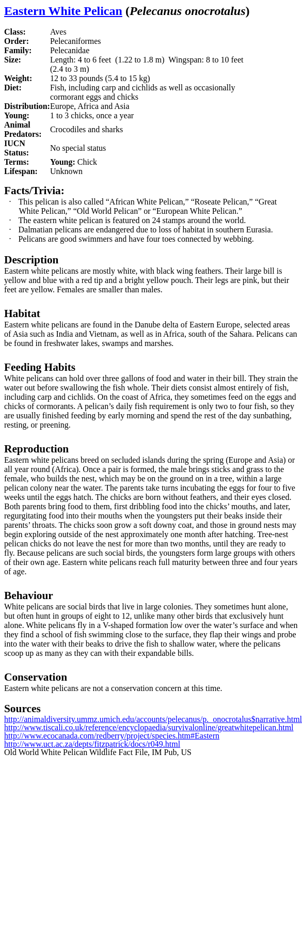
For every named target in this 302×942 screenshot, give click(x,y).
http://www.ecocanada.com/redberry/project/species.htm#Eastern (111, 735)
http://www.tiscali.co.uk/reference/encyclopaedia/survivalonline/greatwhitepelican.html (149, 727)
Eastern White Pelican (63, 11)
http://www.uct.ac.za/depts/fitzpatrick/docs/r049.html (92, 744)
